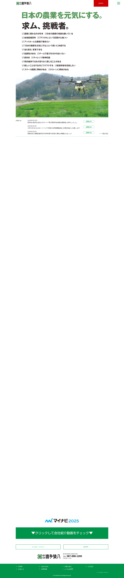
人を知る (90, 566)
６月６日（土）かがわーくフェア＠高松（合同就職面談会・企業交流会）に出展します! (54, 128)
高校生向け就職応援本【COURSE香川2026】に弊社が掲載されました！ (50, 133)
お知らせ (89, 121)
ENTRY (101, 3)
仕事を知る (68, 566)
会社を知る (44, 566)
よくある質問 (68, 569)
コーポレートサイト (38, 547)
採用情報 (44, 569)
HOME (20, 566)
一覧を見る (103, 133)
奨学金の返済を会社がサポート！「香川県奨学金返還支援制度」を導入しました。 (53, 122)
